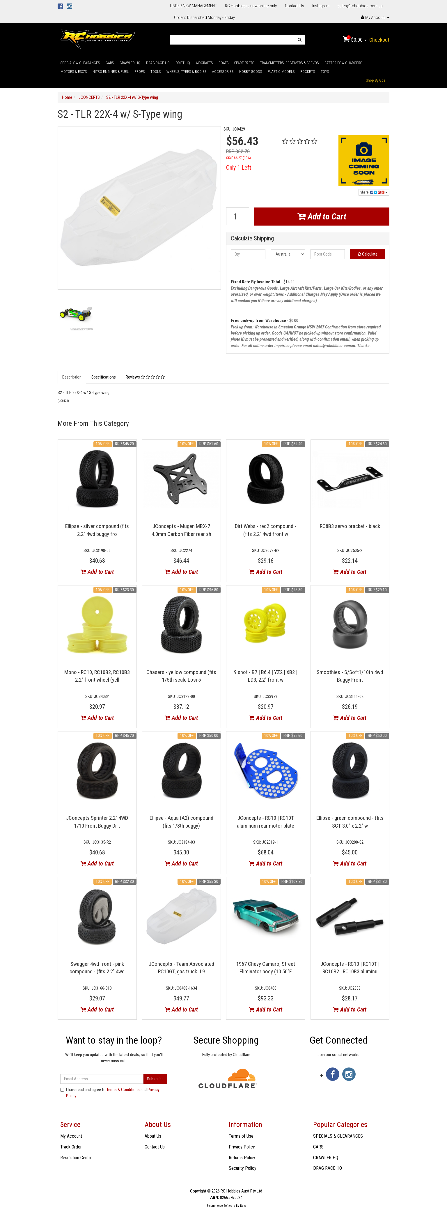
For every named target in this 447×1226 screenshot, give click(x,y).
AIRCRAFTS (204, 63)
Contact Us (294, 5)
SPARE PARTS (244, 63)
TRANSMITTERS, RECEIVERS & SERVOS (289, 63)
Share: (374, 192)
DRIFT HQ (182, 63)
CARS (110, 63)
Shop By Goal (376, 80)
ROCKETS (307, 71)
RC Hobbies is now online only (251, 5)
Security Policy (242, 1168)
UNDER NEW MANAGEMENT (193, 5)
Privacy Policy (242, 1147)
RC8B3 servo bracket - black (350, 526)
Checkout (379, 40)
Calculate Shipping (252, 238)
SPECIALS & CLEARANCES (80, 63)
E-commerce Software (221, 1206)
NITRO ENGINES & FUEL (111, 71)
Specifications (103, 377)
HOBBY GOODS (250, 71)
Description (71, 377)
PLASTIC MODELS (281, 71)
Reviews (145, 377)
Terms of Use (241, 1136)
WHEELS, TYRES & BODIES (186, 71)
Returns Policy (242, 1157)
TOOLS (155, 71)
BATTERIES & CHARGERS (343, 63)
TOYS (325, 71)
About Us (153, 1136)
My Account (71, 1136)
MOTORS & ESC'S (74, 71)
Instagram (320, 5)
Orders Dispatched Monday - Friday (204, 17)
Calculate (367, 254)
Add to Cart (321, 216)
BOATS (223, 63)
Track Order (71, 1147)
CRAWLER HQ (130, 63)
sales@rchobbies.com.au (360, 5)
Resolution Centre (76, 1157)
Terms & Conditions (123, 1089)
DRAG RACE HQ (158, 63)
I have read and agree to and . (109, 1092)
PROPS (139, 71)
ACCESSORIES (222, 71)
